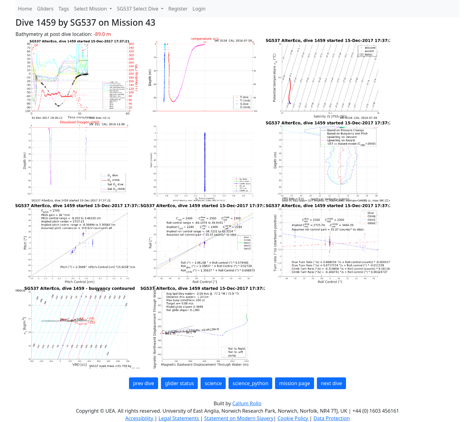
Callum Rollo (246, 403)
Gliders (45, 8)
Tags (64, 8)
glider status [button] (179, 383)
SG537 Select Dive (138, 8)
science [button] (213, 383)
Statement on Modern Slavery (238, 418)
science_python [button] (250, 383)
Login (199, 8)
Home (25, 8)
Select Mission (91, 8)
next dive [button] (331, 383)
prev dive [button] (143, 383)
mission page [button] (294, 383)
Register (178, 8)
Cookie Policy (293, 418)
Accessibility (139, 418)
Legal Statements (179, 418)
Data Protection (331, 418)
